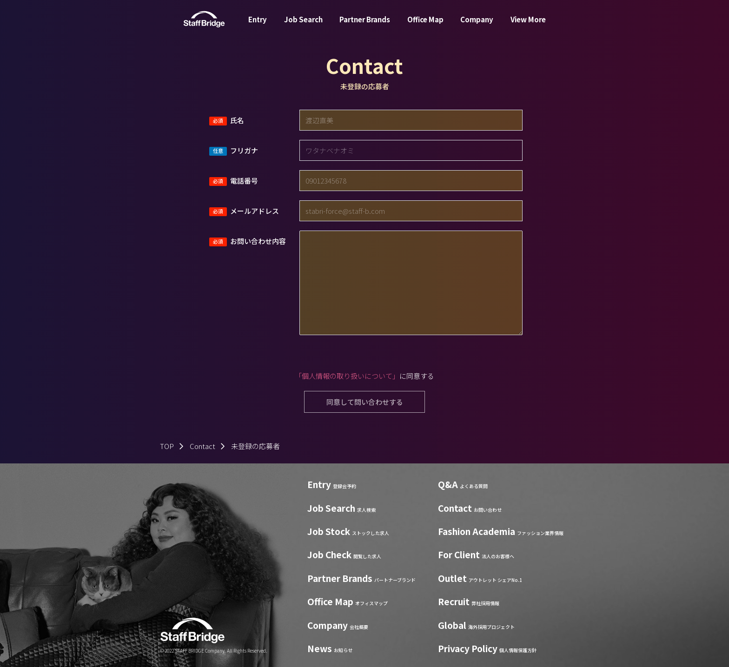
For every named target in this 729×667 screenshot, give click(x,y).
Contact (202, 446)
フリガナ (244, 150)
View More (528, 25)
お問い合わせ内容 (258, 241)
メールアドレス (254, 210)
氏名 (237, 120)
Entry (257, 25)
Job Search (303, 25)
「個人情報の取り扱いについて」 (347, 376)
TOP (167, 446)
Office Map (425, 25)
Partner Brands (364, 25)
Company (476, 25)
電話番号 (244, 180)
